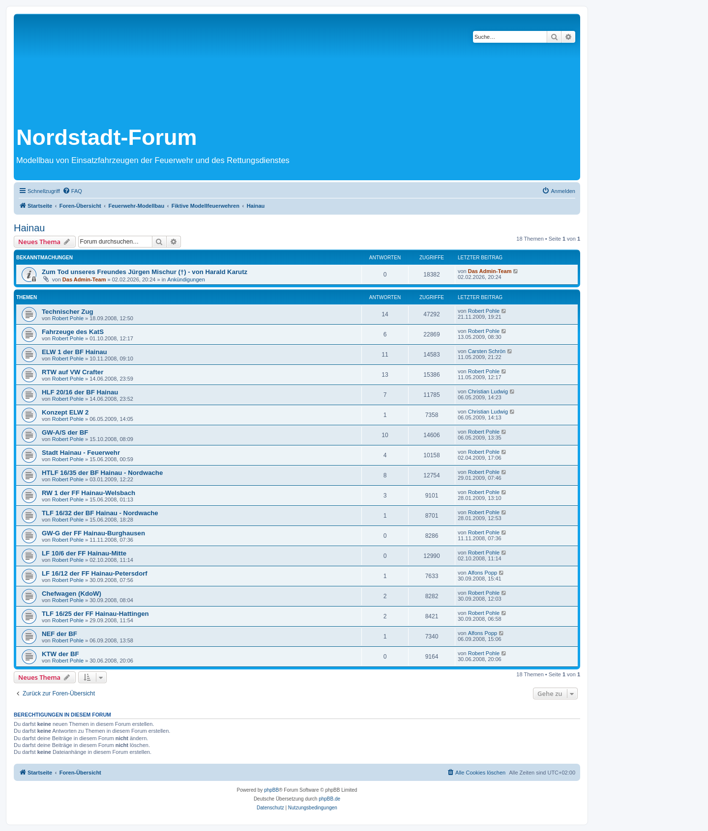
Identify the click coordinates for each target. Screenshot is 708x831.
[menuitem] (72, 191)
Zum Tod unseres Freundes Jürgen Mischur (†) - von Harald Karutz (144, 272)
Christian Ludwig (488, 391)
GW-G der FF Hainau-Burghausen (93, 533)
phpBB (271, 790)
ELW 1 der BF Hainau (74, 352)
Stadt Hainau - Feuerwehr (81, 452)
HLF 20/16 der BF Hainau (80, 392)
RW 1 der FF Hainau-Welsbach (88, 493)
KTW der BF (60, 654)
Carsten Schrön (486, 351)
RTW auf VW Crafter (72, 372)
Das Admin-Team (84, 279)
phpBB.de (329, 799)
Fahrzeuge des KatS (73, 331)
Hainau (29, 227)
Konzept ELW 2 (65, 412)
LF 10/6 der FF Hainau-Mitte (84, 553)
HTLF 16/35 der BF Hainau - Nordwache (102, 472)
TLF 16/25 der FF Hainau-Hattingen (95, 613)
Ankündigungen (186, 279)
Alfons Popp (482, 573)
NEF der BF (59, 633)
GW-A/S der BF (65, 432)
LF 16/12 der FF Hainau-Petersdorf (95, 573)
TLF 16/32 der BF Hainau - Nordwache (100, 513)
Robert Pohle (68, 318)
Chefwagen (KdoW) (71, 593)
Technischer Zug (67, 311)
